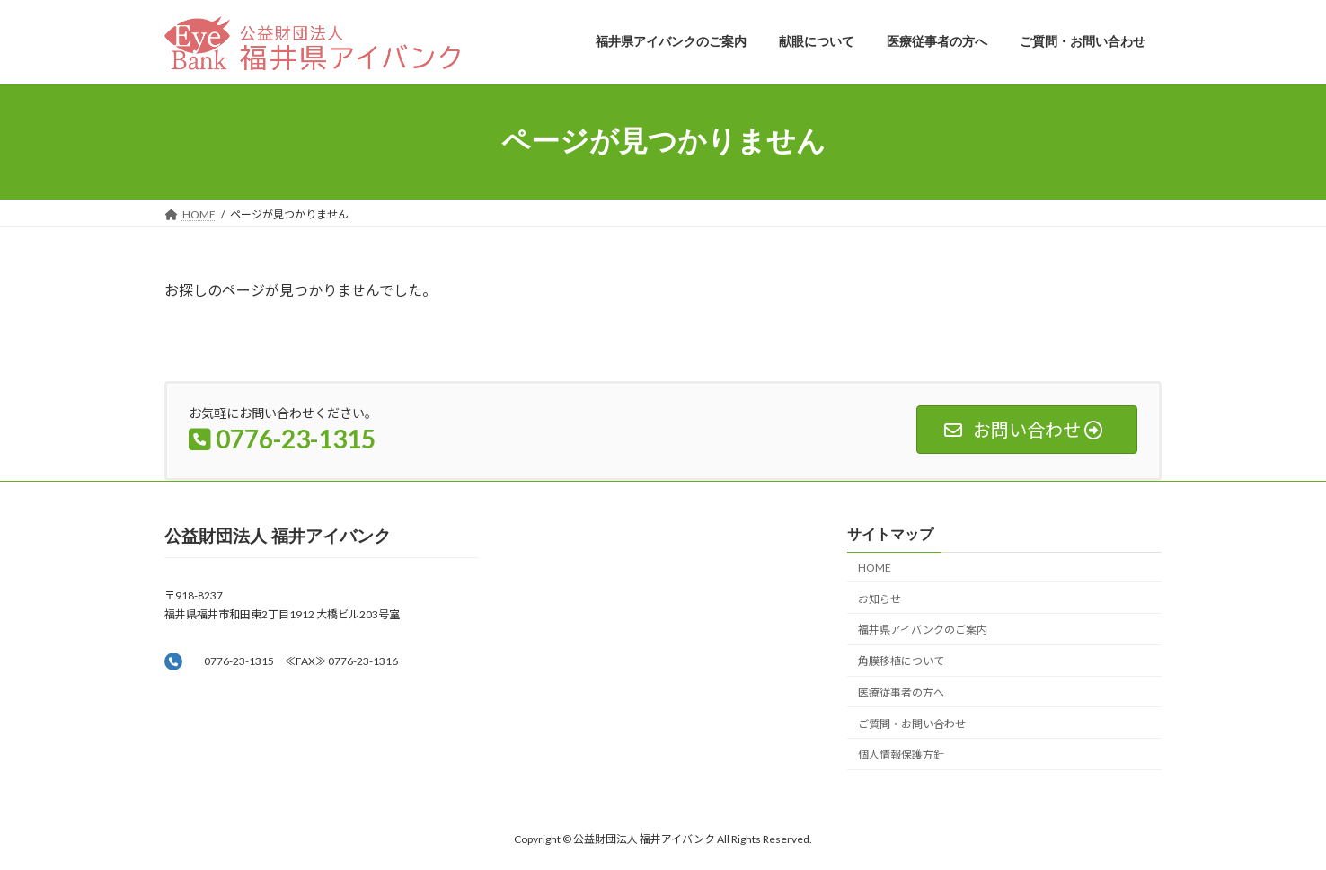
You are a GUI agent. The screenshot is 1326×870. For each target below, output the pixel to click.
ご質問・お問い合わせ (912, 724)
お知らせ (879, 599)
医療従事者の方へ (901, 692)
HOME (874, 567)
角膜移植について (901, 661)
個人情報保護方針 (901, 755)
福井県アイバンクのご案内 (922, 629)
